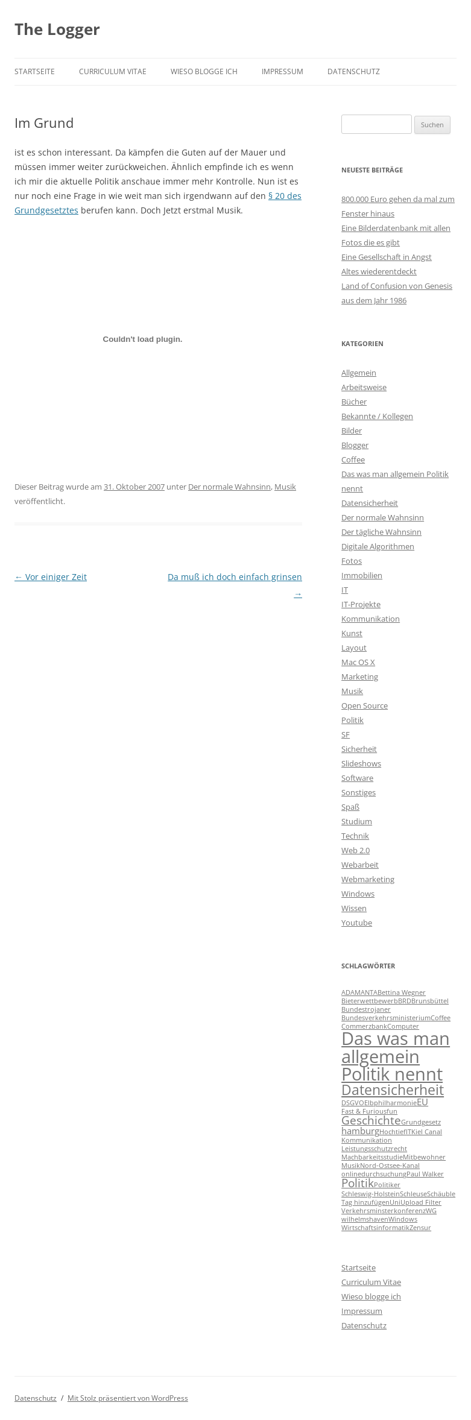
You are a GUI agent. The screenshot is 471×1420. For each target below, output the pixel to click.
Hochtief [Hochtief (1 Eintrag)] (392, 1132)
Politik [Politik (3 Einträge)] (357, 1182)
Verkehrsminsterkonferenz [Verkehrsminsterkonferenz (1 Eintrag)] (383, 1211)
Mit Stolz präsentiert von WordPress (128, 1398)
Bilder (351, 430)
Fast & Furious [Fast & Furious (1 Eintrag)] (364, 1111)
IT (344, 589)
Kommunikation (370, 618)
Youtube (356, 922)
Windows (358, 893)
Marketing (359, 676)
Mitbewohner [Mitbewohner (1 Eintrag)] (424, 1157)
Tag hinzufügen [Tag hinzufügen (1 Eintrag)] (365, 1202)
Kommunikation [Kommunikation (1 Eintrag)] (366, 1140)
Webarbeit (360, 864)
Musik (285, 486)
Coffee (353, 459)
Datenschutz (353, 71)
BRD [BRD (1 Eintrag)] (404, 1001)
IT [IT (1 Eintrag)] (408, 1132)
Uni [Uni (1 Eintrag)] (395, 1202)
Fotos (351, 560)
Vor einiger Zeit (50, 576)
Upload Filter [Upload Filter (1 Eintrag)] (420, 1202)
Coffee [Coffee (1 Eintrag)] (440, 1018)
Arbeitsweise (364, 387)
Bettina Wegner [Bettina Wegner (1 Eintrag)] (402, 992)
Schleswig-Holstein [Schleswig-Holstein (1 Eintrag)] (370, 1194)
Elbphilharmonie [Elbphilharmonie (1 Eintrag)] (390, 1103)
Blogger (354, 445)
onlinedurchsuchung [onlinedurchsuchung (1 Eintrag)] (373, 1174)
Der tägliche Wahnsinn (381, 531)
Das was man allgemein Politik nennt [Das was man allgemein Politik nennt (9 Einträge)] (395, 1056)
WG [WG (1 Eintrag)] (431, 1211)
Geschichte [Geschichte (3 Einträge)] (371, 1120)
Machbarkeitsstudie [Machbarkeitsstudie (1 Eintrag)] (372, 1157)
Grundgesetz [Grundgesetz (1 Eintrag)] (421, 1122)
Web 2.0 (355, 850)
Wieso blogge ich (204, 71)
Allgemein (358, 372)
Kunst (351, 633)
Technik (355, 835)
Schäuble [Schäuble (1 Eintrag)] (441, 1194)
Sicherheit (359, 748)
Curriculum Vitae (113, 71)
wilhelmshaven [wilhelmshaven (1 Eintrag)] (364, 1219)
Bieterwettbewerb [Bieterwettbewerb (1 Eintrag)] (369, 1001)
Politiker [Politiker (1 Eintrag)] (387, 1185)
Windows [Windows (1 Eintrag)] (402, 1219)
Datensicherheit (369, 502)
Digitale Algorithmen (377, 546)
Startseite (34, 71)
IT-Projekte (361, 604)
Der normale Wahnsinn (229, 486)
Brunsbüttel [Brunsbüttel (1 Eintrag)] (430, 1001)
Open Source (364, 705)
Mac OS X (358, 662)
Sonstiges (358, 792)
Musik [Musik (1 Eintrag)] (350, 1165)
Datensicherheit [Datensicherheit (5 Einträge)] (392, 1089)
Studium (356, 821)
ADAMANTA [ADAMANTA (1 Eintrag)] (359, 992)
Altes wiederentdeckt (379, 271)
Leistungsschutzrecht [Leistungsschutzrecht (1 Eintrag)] (374, 1148)
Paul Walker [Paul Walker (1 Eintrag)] (425, 1174)
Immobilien (361, 575)
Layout (354, 647)
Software (357, 777)
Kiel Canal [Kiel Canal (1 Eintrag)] (426, 1132)
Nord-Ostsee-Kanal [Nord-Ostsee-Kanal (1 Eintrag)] (390, 1165)
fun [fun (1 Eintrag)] (392, 1111)
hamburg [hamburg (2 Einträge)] (360, 1130)
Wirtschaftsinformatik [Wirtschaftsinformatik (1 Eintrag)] (375, 1227)
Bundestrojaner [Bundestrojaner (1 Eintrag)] (366, 1009)
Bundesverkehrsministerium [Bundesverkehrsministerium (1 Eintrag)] (386, 1018)
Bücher (354, 401)
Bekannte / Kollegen (377, 416)
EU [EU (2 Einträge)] (422, 1101)
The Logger (57, 29)
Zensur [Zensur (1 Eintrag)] (420, 1227)
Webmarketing (367, 879)
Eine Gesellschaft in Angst (386, 256)
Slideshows (361, 763)
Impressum (282, 71)
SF (345, 734)
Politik (352, 720)
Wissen (354, 908)
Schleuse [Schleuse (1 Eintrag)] (413, 1194)
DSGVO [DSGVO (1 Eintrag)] (352, 1103)
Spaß (350, 806)
